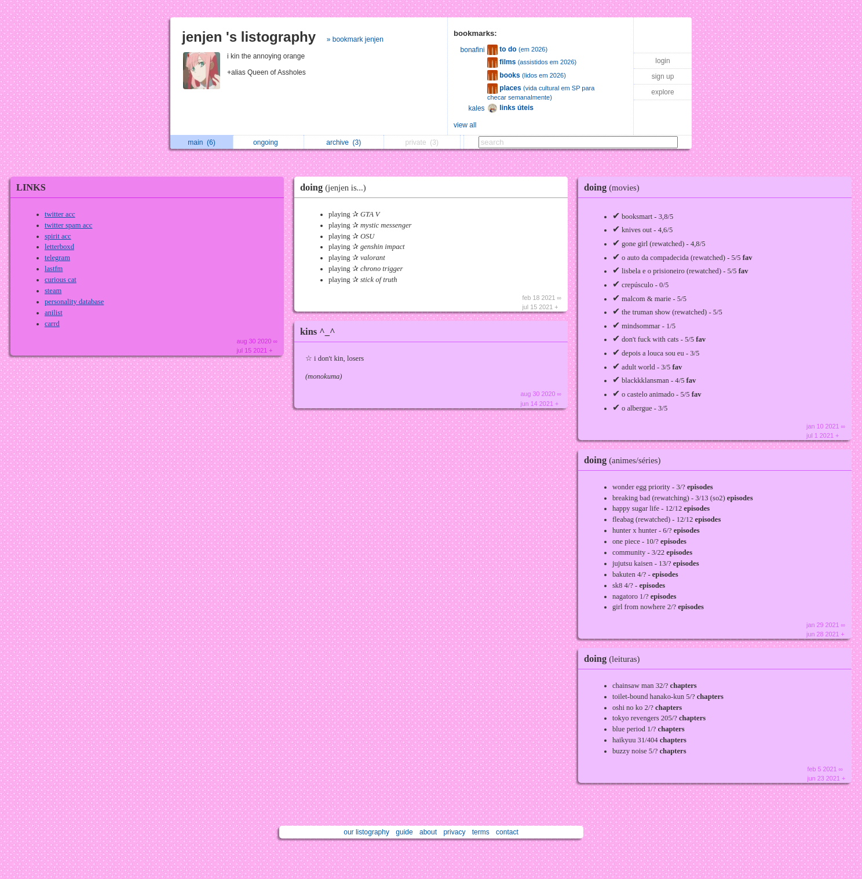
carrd (52, 324)
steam (53, 291)
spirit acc (58, 236)
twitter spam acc (69, 225)
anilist (54, 313)
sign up (663, 76)
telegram (57, 258)
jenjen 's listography (249, 37)
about (428, 832)
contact (507, 832)
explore (662, 92)
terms (481, 832)
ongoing (268, 142)
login (662, 61)
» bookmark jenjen (355, 39)
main (201, 142)
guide (404, 832)
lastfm (54, 269)
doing (336, 187)
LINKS (31, 187)
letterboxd (59, 247)
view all (465, 125)
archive (343, 142)
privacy (454, 832)
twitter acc (60, 214)
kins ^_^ (317, 331)
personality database (74, 302)
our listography (366, 832)
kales (477, 108)
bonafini (473, 50)
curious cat (60, 280)
